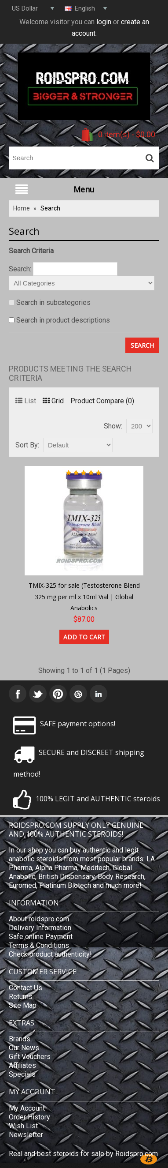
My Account (27, 1108)
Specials (22, 1074)
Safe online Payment (41, 936)
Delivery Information (40, 928)
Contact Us (25, 988)
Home (21, 208)
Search (50, 208)
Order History (29, 1117)
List (25, 401)
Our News (24, 1048)
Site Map (23, 1005)
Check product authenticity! (50, 954)
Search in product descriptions (63, 320)
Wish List (23, 1126)
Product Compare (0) (102, 401)
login (103, 22)
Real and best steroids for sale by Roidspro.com (83, 1153)
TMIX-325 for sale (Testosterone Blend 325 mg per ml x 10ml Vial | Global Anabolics (84, 596)
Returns (21, 996)
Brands (19, 1039)
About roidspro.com (39, 919)
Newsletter (26, 1134)
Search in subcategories (53, 302)
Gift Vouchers (30, 1056)
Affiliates (22, 1065)
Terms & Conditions (39, 945)
